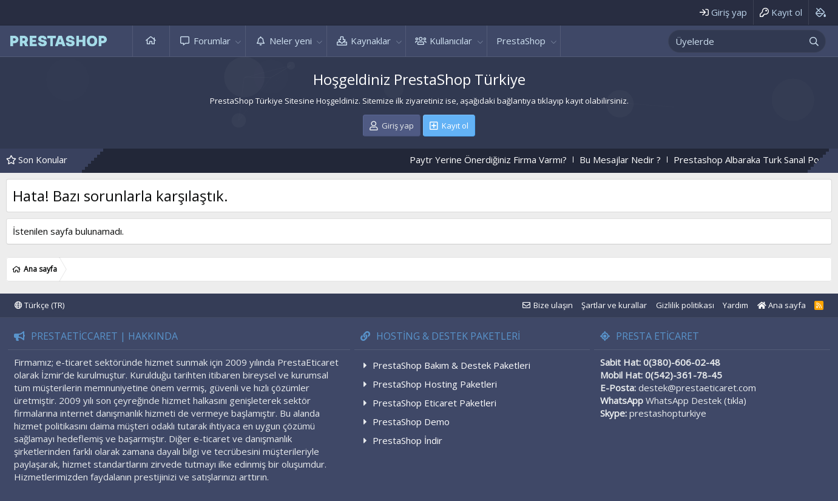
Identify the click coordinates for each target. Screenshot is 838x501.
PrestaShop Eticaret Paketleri (434, 403)
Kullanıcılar (451, 41)
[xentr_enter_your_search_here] (736, 41)
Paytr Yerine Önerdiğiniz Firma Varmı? (498, 159)
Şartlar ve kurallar (614, 305)
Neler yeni (290, 41)
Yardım (735, 305)
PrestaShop (521, 41)
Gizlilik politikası (685, 305)
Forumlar (212, 41)
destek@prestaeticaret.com (697, 388)
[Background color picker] (820, 12)
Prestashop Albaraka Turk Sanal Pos (759, 159)
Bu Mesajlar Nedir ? (630, 159)
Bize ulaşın (553, 305)
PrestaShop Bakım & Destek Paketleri (451, 365)
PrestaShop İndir (407, 440)
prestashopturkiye (667, 413)
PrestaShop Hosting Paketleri (435, 384)
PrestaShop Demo (411, 421)
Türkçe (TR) (39, 305)
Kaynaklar (371, 41)
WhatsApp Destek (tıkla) (696, 400)
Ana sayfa (151, 40)
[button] (238, 40)
